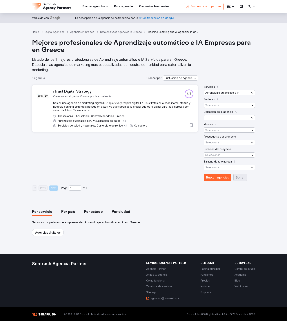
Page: (64, 188)
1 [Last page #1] (86, 188)
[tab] (42, 212)
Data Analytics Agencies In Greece (121, 31)
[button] (231, 7)
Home (35, 31)
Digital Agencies (54, 31)
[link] (124, 6)
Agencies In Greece (82, 31)
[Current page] (75, 188)
